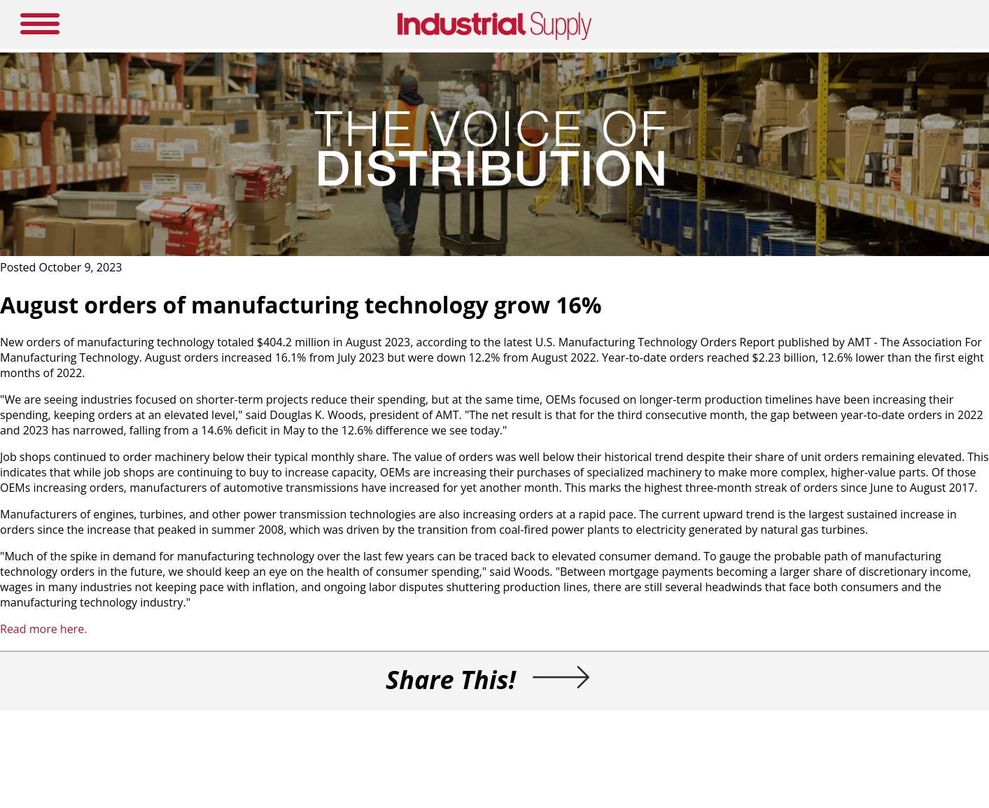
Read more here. (43, 629)
